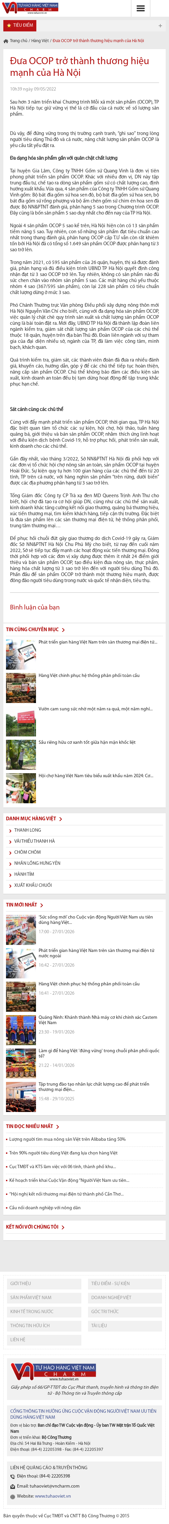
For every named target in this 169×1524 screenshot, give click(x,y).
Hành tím (24, 874)
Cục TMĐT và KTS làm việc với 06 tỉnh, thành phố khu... (62, 1166)
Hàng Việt (40, 41)
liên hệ (17, 1340)
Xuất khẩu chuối (33, 885)
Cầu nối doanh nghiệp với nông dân (45, 1208)
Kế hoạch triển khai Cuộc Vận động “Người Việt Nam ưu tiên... (69, 1180)
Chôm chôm (27, 852)
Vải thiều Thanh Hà (34, 841)
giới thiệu (20, 1283)
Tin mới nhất (21, 905)
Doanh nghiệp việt (111, 1297)
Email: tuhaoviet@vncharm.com (48, 1486)
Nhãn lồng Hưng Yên (37, 863)
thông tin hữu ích (30, 1326)
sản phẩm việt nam (30, 1297)
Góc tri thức (105, 1311)
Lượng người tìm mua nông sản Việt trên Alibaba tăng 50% (67, 1139)
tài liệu (99, 1326)
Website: (44, 1496)
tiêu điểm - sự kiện (110, 1283)
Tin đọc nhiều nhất (29, 1126)
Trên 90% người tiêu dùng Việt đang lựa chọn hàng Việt (63, 1153)
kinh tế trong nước (31, 1311)
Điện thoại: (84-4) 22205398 (43, 1476)
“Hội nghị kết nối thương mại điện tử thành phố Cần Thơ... (66, 1194)
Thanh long (27, 830)
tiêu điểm (23, 25)
